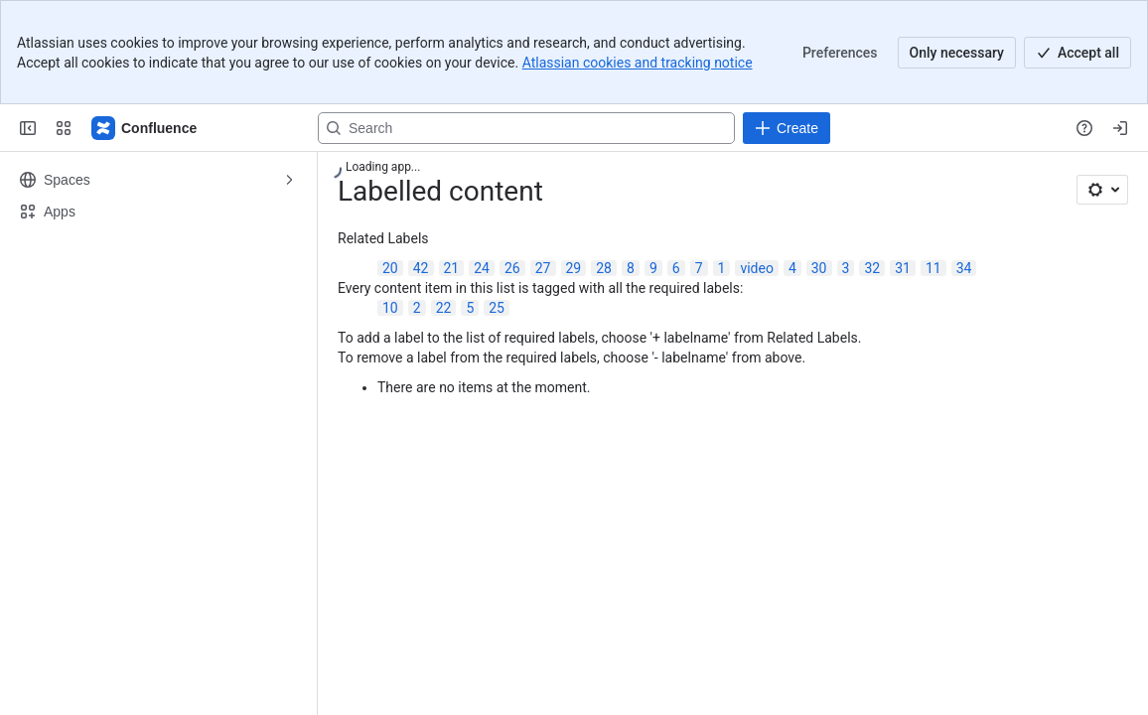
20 (390, 268)
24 (482, 268)
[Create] (786, 128)
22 (444, 308)
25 (496, 308)
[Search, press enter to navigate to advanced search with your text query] (526, 128)
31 (903, 268)
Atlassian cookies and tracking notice (637, 63)
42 (421, 268)
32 (872, 268)
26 (512, 268)
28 (604, 268)
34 (964, 268)
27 (543, 268)
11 (933, 268)
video (757, 268)
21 (452, 268)
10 (390, 308)
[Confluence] (145, 128)
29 (574, 268)
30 (819, 268)
